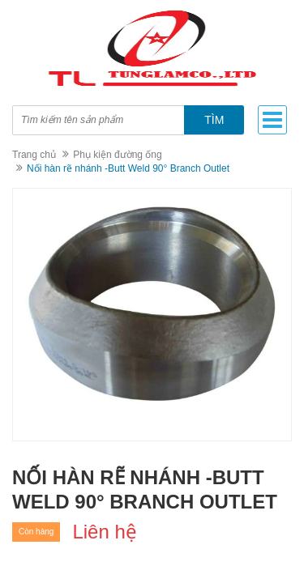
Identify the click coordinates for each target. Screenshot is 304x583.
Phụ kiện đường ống (117, 154)
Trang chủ (34, 154)
